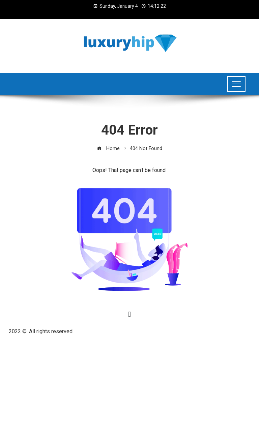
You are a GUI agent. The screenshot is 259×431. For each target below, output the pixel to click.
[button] (129, 314)
